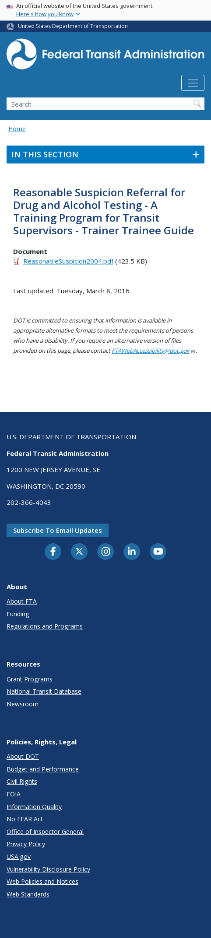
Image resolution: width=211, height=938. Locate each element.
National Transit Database (44, 691)
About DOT (23, 756)
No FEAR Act (25, 819)
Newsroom (23, 704)
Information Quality (34, 807)
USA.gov (19, 856)
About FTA (22, 601)
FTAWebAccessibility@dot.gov (154, 350)
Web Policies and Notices (42, 881)
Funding (18, 614)
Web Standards (28, 894)
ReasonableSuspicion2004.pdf (68, 261)
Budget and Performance (43, 769)
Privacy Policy (26, 844)
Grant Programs (30, 679)
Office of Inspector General (45, 831)
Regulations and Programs (45, 626)
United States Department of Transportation (73, 26)
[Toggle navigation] (192, 83)
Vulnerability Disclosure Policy (48, 869)
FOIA (14, 794)
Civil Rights (22, 781)
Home (17, 129)
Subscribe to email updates (57, 530)
